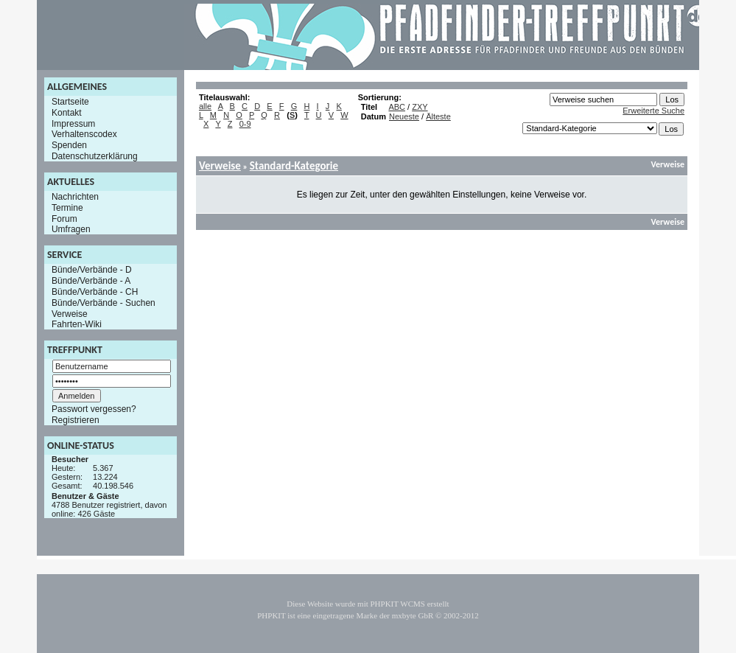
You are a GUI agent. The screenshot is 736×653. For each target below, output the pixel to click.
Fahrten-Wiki (77, 324)
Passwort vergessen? (94, 409)
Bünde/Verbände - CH (95, 292)
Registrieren (75, 420)
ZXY (419, 106)
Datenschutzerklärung (95, 156)
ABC (396, 106)
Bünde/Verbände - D (92, 270)
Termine (67, 208)
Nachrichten (75, 197)
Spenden (69, 145)
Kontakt (67, 113)
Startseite (70, 102)
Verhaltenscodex (84, 134)
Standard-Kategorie (294, 165)
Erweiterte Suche (653, 110)
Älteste (438, 116)
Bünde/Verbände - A (91, 281)
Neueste (404, 116)
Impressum (73, 123)
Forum (64, 218)
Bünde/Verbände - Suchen (103, 303)
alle (205, 106)
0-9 (245, 123)
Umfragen (71, 229)
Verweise (70, 313)
